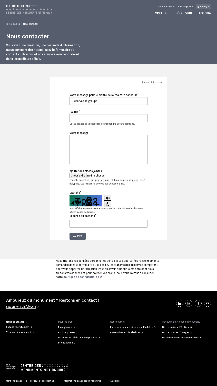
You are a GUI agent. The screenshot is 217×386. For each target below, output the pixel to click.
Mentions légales (14, 380)
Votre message (79, 133)
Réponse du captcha (83, 216)
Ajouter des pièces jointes (86, 171)
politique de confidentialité (81, 277)
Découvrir (184, 13)
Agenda (205, 13)
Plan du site (114, 380)
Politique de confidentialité (43, 380)
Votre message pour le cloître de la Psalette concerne (104, 95)
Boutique (203, 6)
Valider (77, 236)
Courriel (75, 112)
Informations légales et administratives (82, 380)
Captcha (75, 193)
